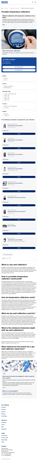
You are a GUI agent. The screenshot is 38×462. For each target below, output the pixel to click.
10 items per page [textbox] (7, 254)
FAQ (4, 373)
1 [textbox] (6, 258)
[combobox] (8, 254)
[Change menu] (35, 2)
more (4, 387)
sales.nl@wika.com (6, 63)
